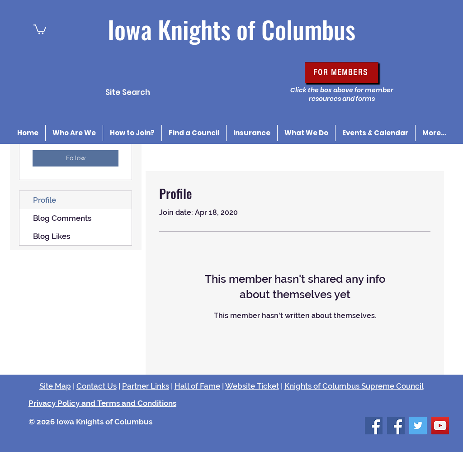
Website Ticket (252, 385)
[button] (39, 29)
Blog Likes (51, 236)
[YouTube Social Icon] (440, 425)
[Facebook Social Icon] (374, 425)
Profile (44, 200)
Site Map (55, 385)
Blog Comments (62, 218)
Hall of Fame (197, 385)
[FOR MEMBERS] (341, 72)
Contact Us (96, 385)
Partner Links (145, 385)
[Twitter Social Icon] (418, 425)
